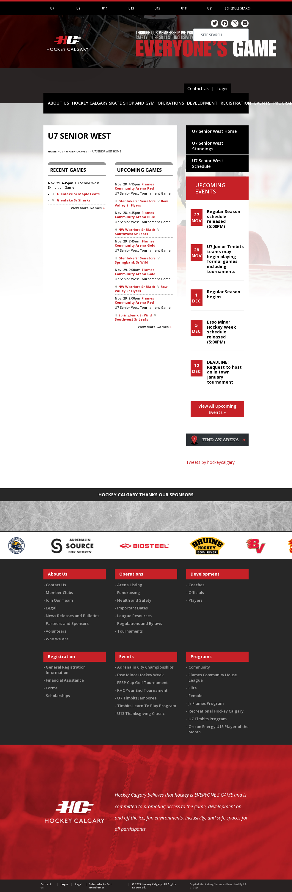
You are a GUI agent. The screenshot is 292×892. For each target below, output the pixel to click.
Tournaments (130, 631)
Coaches (196, 584)
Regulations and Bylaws (139, 623)
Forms (51, 688)
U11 (105, 8)
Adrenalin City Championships (145, 667)
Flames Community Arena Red (134, 186)
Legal (51, 608)
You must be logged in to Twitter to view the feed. (217, 473)
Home (52, 151)
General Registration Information (66, 669)
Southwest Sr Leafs (131, 233)
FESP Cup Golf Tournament (142, 682)
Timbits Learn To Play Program (146, 705)
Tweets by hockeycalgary (210, 462)
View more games (86, 208)
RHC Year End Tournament (142, 690)
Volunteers (56, 631)
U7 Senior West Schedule (207, 163)
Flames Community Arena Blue (135, 214)
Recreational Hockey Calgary (216, 711)
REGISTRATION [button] (236, 103)
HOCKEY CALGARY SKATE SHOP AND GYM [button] (113, 103)
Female (195, 695)
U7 (52, 8)
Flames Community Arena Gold (135, 243)
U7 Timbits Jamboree (137, 698)
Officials (196, 592)
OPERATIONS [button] (171, 103)
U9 (78, 8)
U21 (210, 8)
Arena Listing (129, 584)
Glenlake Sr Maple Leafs (78, 194)
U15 (157, 8)
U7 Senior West (77, 151)
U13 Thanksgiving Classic (141, 713)
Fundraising (128, 592)
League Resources (134, 615)
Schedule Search (238, 8)
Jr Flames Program (206, 703)
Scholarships (58, 695)
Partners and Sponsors (67, 623)
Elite (193, 688)
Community (199, 667)
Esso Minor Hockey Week (140, 674)
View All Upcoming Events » (217, 409)
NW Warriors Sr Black (136, 229)
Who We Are (57, 639)
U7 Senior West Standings (207, 146)
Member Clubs (59, 592)
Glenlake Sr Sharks (73, 200)
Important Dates (132, 608)
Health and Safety (134, 600)
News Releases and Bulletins (72, 615)
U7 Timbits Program (208, 718)
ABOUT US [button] (58, 103)
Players (195, 600)
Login (221, 88)
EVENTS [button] (262, 103)
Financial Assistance (65, 680)
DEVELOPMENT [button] (202, 103)
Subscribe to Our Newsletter (100, 885)
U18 (184, 8)
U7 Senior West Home (214, 131)
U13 (131, 8)
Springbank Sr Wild (131, 262)
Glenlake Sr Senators (137, 201)
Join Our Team (59, 600)
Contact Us (198, 88)
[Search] (221, 35)
